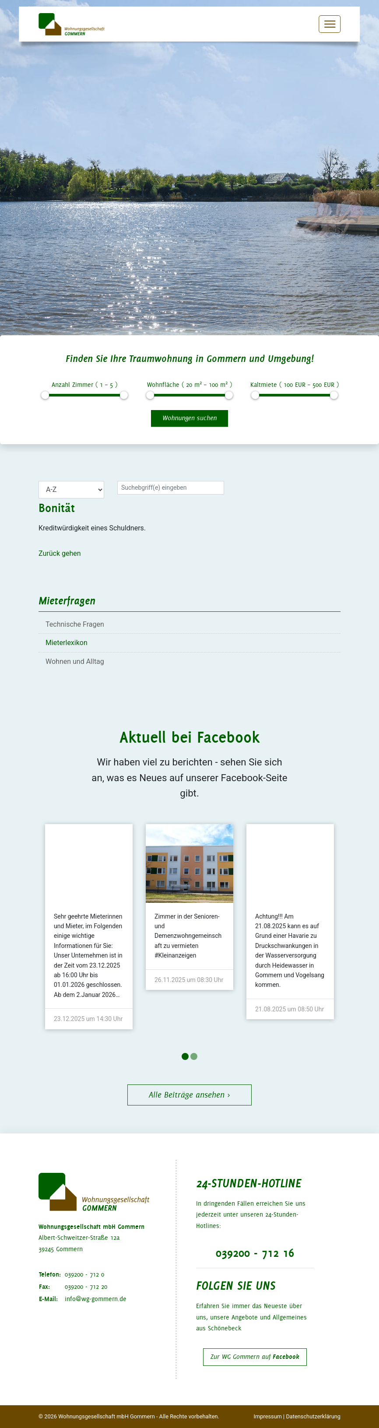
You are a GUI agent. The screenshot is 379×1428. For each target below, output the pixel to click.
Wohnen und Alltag (75, 661)
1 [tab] (185, 1056)
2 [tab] (193, 1056)
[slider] (45, 395)
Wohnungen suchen (189, 418)
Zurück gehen (60, 553)
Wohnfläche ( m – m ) (189, 384)
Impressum (268, 1416)
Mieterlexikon (67, 643)
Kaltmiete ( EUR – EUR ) (294, 385)
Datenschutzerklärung (313, 1416)
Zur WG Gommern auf (255, 1357)
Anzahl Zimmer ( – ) (84, 385)
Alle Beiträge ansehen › (189, 1095)
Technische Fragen (75, 624)
